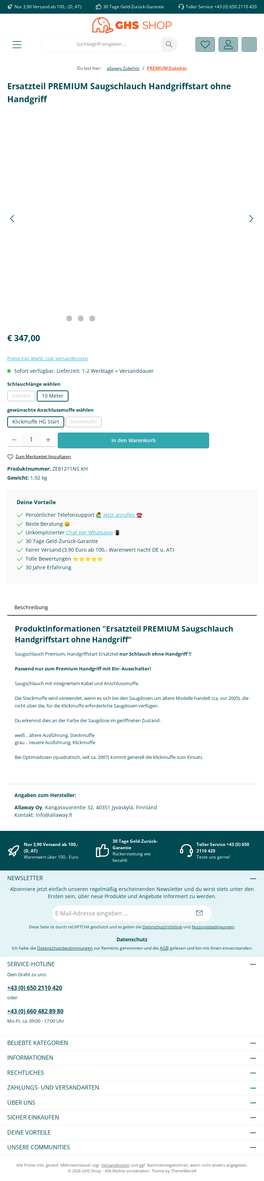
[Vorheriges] (12, 218)
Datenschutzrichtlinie (162, 926)
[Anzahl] (31, 440)
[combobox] (101, 44)
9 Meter (23, 397)
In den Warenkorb (133, 440)
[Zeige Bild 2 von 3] (81, 318)
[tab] (132, 607)
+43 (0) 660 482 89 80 (35, 1011)
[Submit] (199, 913)
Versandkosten (115, 1165)
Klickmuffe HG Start (35, 421)
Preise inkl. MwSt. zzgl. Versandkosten (47, 359)
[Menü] (17, 44)
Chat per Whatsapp (89, 532)
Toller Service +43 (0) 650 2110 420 (221, 6)
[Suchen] (169, 44)
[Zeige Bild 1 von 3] (69, 318)
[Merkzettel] (205, 44)
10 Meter (52, 396)
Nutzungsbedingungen (213, 926)
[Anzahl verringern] (14, 440)
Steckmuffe (86, 422)
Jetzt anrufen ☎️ (123, 515)
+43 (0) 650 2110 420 (34, 988)
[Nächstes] (251, 218)
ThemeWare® (184, 1170)
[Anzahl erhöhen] (48, 440)
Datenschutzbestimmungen (65, 948)
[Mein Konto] (228, 44)
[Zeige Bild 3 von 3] (92, 318)
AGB (164, 948)
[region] (132, 219)
